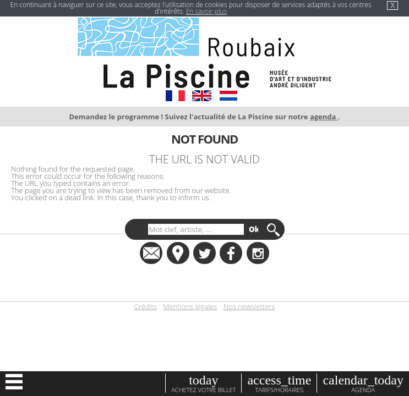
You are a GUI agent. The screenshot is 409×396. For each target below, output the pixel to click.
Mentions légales (190, 306)
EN (201, 95)
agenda (324, 117)
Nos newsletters (249, 306)
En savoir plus (206, 11)
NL (228, 95)
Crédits (145, 306)
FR (175, 95)
